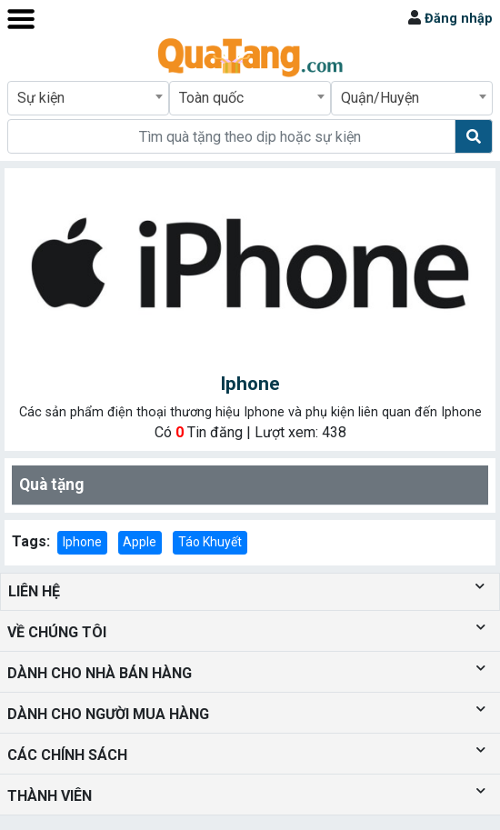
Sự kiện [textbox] (41, 97)
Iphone (82, 542)
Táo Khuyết (210, 542)
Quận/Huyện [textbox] (380, 97)
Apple (139, 542)
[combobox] (88, 98)
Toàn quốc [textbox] (211, 97)
